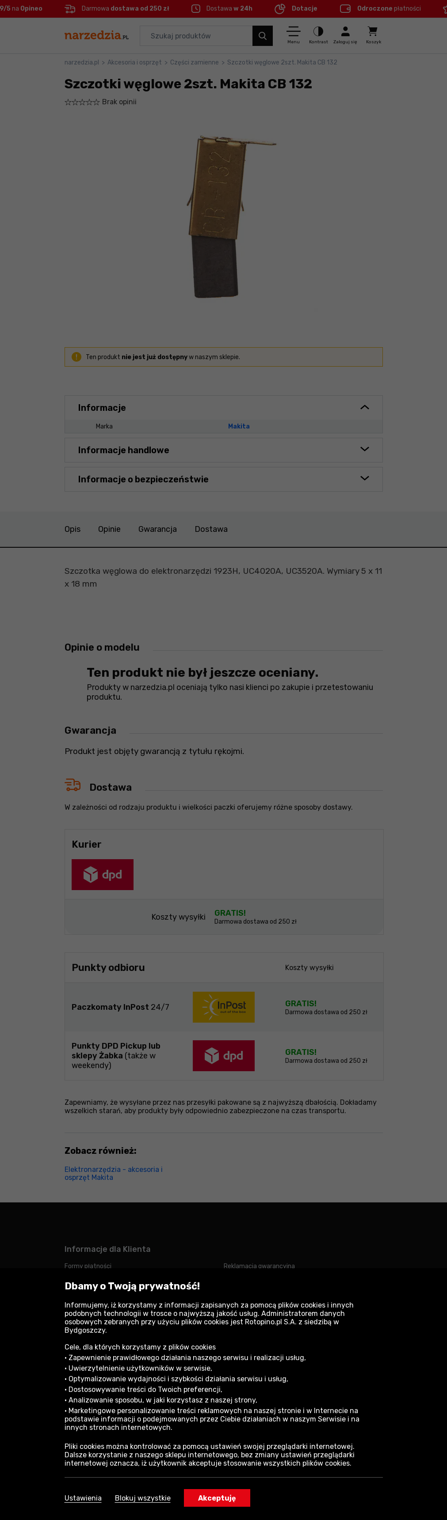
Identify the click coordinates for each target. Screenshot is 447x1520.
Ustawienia (83, 1498)
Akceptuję (217, 1498)
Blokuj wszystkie (143, 1498)
